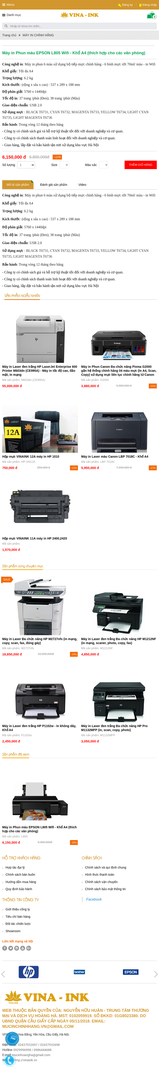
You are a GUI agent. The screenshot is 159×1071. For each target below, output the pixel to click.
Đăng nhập (150, 4)
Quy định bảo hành (19, 889)
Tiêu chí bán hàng (18, 916)
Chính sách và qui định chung (105, 867)
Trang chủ (9, 35)
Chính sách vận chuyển (101, 882)
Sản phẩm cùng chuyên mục (22, 566)
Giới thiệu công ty (18, 909)
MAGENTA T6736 (38, 117)
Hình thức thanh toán (99, 874)
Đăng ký (127, 4)
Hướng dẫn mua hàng (21, 882)
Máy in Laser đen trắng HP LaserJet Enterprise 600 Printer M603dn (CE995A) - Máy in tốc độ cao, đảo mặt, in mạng (39, 370)
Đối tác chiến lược (18, 924)
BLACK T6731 (37, 112)
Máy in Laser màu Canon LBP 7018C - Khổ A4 (114, 456)
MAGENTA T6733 (85, 112)
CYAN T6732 (60, 112)
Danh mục (14, 15)
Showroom (13, 931)
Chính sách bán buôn (20, 874)
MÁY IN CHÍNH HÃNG (38, 35)
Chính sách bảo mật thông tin (105, 889)
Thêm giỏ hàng (140, 164)
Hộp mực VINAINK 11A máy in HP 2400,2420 (34, 538)
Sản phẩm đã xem (15, 754)
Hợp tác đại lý (15, 867)
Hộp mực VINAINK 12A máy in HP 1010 (30, 456)
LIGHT (18, 117)
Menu (10, 4)
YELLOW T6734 (113, 112)
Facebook (94, 899)
